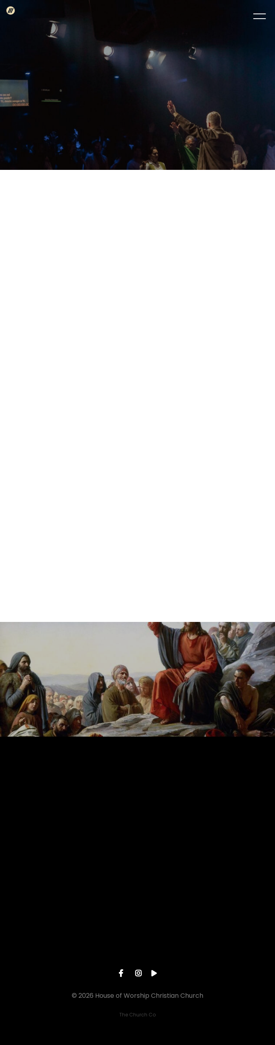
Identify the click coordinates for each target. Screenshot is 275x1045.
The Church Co (137, 1014)
